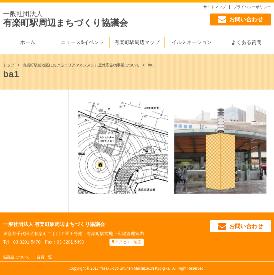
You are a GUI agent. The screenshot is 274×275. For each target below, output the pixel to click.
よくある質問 (246, 42)
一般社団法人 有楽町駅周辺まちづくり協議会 (54, 224)
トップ (8, 65)
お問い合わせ (240, 19)
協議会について (16, 257)
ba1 (151, 65)
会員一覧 (44, 257)
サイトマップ (214, 7)
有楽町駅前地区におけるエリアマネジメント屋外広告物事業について (81, 65)
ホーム (27, 42)
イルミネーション (192, 42)
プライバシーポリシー (252, 7)
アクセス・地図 (128, 242)
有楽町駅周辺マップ (137, 42)
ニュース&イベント (82, 42)
